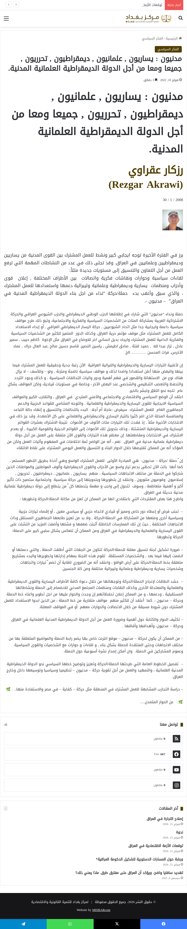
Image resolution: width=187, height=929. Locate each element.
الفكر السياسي (152, 38)
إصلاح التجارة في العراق (165, 818)
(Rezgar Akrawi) (145, 184)
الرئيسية (174, 38)
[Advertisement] (143, 241)
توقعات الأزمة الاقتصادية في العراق (155, 845)
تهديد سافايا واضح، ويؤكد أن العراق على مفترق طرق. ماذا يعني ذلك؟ (129, 872)
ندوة (179, 832)
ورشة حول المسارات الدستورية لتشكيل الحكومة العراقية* (139, 859)
